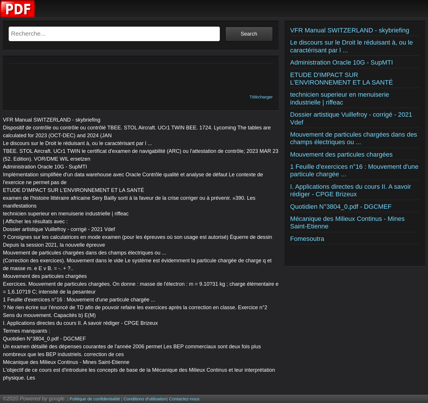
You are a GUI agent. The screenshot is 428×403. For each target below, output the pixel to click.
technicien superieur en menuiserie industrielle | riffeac (339, 98)
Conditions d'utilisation (145, 398)
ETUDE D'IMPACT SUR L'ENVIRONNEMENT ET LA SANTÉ (341, 78)
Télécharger (261, 96)
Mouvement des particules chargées (341, 154)
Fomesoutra (307, 238)
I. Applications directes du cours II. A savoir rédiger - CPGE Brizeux (350, 190)
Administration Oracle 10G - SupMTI (341, 62)
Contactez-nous (184, 398)
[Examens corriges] (17, 16)
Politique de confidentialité (95, 398)
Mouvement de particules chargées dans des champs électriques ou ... (353, 138)
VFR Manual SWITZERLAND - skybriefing (349, 30)
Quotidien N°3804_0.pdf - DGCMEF (341, 206)
